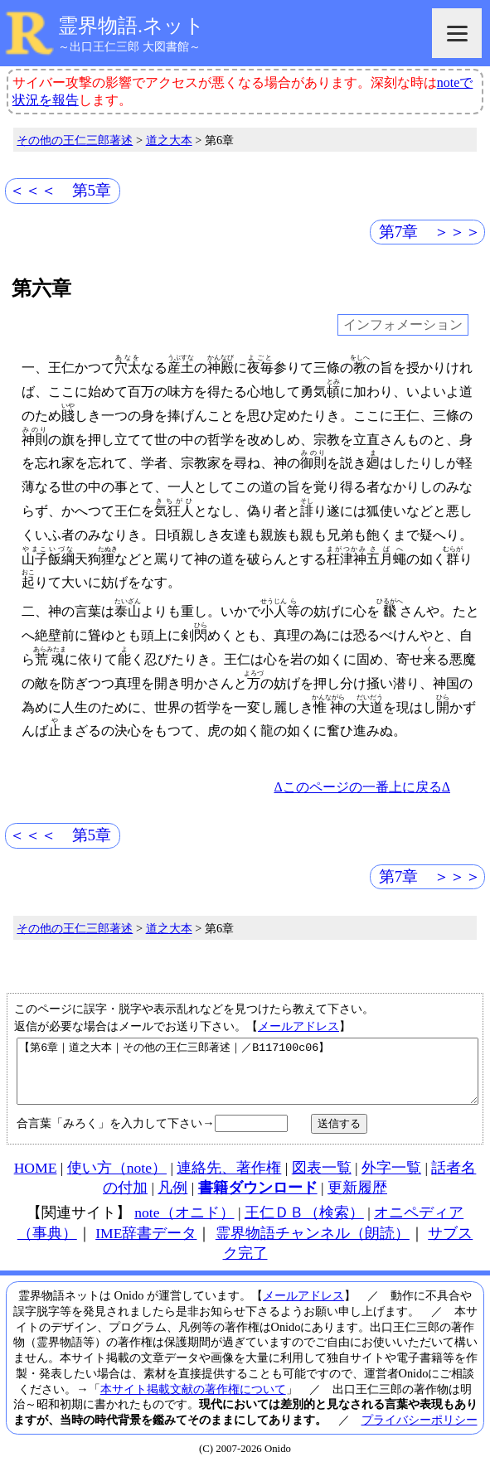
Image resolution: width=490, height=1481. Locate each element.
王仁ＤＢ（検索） (304, 1225)
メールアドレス (298, 1026)
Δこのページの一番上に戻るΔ (362, 787)
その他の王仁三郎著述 (75, 140)
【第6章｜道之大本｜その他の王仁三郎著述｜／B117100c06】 (247, 1077)
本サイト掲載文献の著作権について (193, 1401)
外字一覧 (391, 1180)
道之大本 (169, 140)
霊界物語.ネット (131, 25)
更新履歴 (357, 1200)
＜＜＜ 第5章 (60, 190)
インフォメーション (403, 324)
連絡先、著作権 (229, 1180)
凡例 (172, 1200)
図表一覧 (322, 1180)
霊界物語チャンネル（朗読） (313, 1245)
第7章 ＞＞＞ (430, 231)
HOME (35, 1180)
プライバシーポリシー (419, 1432)
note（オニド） (184, 1225)
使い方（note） (117, 1180)
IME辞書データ (145, 1245)
